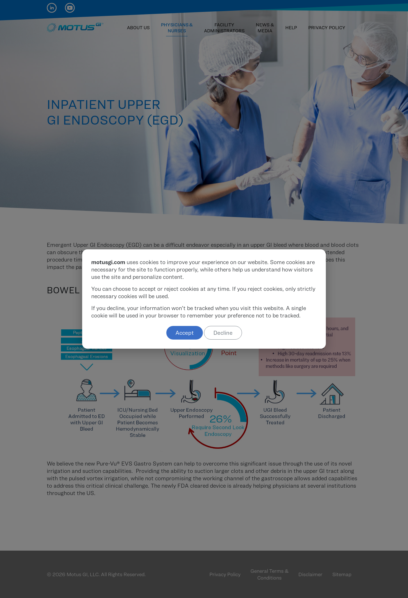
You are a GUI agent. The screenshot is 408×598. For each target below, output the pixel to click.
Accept (184, 332)
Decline (223, 332)
